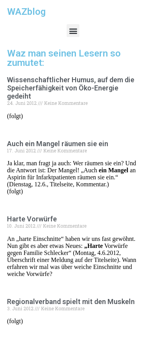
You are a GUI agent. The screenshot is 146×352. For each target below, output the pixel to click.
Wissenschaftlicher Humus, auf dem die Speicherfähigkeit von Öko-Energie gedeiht (70, 88)
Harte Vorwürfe (32, 219)
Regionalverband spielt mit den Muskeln (71, 301)
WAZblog (26, 11)
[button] (73, 30)
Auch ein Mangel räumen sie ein (57, 144)
